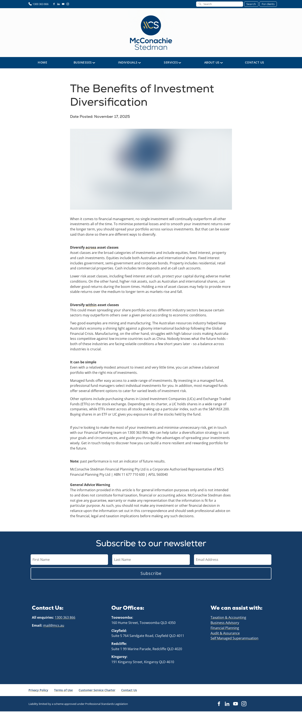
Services (171, 63)
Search (251, 4)
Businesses (83, 63)
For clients (268, 4)
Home (42, 63)
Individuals (128, 63)
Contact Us (254, 63)
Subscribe (151, 574)
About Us (212, 63)
